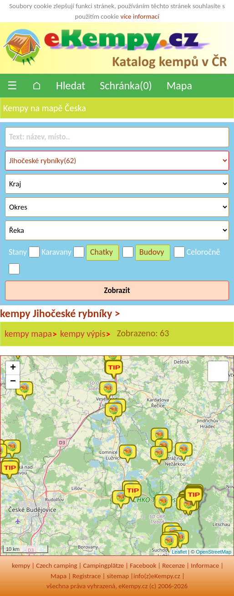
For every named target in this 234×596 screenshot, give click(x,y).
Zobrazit (117, 290)
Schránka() (126, 85)
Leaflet (179, 552)
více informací (139, 16)
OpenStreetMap (213, 552)
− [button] (13, 382)
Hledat (70, 85)
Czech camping (56, 565)
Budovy (151, 252)
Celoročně (203, 252)
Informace (205, 565)
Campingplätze (103, 565)
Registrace (86, 576)
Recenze (173, 565)
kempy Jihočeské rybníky (60, 313)
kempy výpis (85, 334)
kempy (21, 565)
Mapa (179, 85)
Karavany (56, 252)
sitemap (118, 576)
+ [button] (13, 368)
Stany (18, 252)
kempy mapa (31, 334)
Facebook (143, 565)
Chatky (101, 252)
